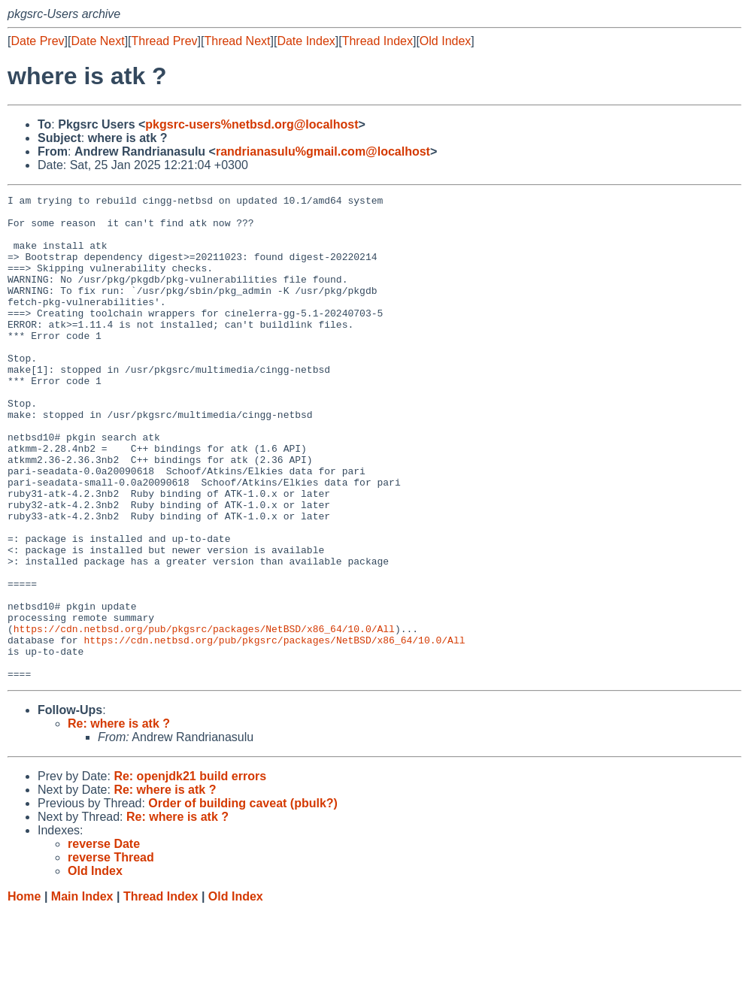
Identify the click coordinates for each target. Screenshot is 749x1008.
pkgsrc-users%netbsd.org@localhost (251, 124)
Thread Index (377, 41)
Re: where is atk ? (119, 820)
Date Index (306, 41)
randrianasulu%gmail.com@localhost (323, 151)
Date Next (97, 41)
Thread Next (237, 41)
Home (24, 993)
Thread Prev (165, 41)
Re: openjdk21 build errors (190, 873)
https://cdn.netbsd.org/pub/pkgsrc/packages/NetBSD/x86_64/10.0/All (204, 716)
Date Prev (37, 41)
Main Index (82, 993)
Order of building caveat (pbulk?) (243, 900)
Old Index (445, 41)
